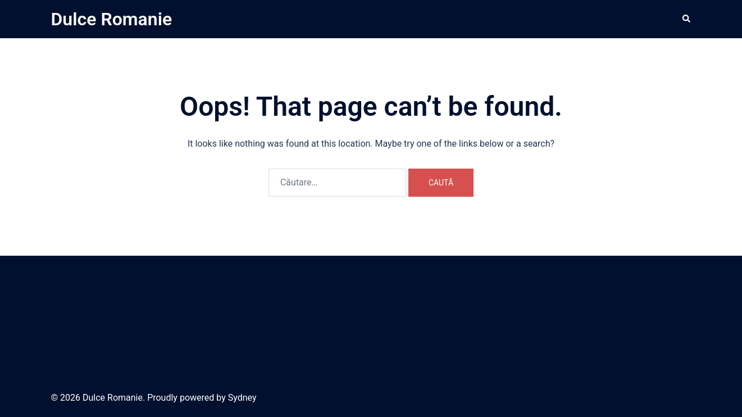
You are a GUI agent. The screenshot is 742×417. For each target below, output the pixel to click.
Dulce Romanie (111, 19)
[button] (686, 19)
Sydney (242, 397)
